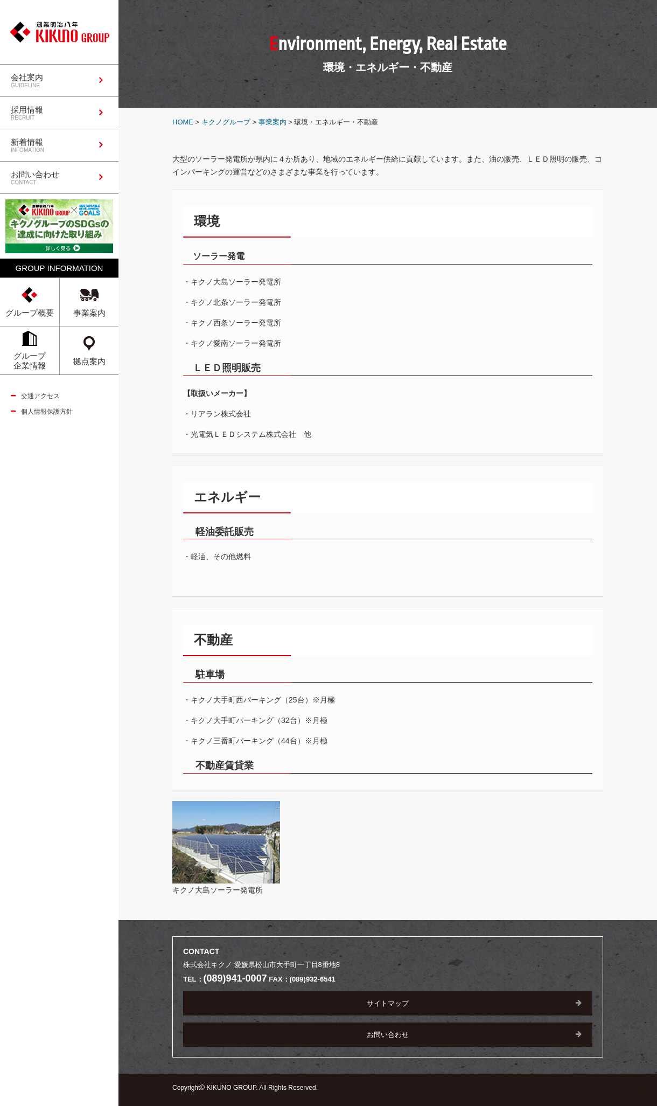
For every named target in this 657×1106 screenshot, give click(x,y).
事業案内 (272, 122)
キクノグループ (225, 122)
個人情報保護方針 (47, 411)
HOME (182, 122)
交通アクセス (40, 396)
